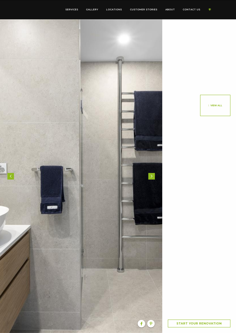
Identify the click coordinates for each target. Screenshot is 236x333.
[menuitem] (41, 10)
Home (41, 9)
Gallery (92, 9)
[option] (81, 176)
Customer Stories (143, 9)
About (170, 9)
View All (216, 105)
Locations (114, 9)
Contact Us (191, 9)
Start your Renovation (199, 323)
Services (71, 9)
